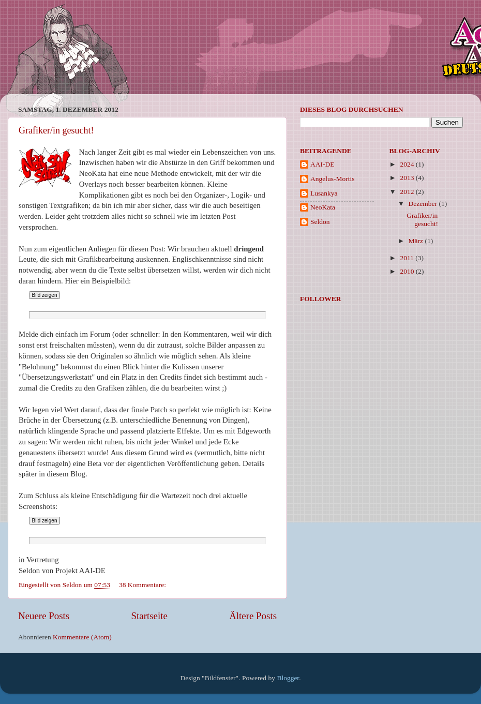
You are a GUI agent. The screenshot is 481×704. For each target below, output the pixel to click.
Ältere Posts (253, 615)
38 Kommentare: (143, 585)
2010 (407, 271)
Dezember (424, 203)
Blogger (288, 678)
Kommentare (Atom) (82, 637)
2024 (407, 164)
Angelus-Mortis (332, 179)
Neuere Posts (43, 615)
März (417, 241)
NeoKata (322, 207)
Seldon (320, 222)
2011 (407, 258)
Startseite (149, 615)
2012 (407, 192)
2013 (407, 178)
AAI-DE (322, 164)
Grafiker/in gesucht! (56, 130)
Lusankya (323, 193)
